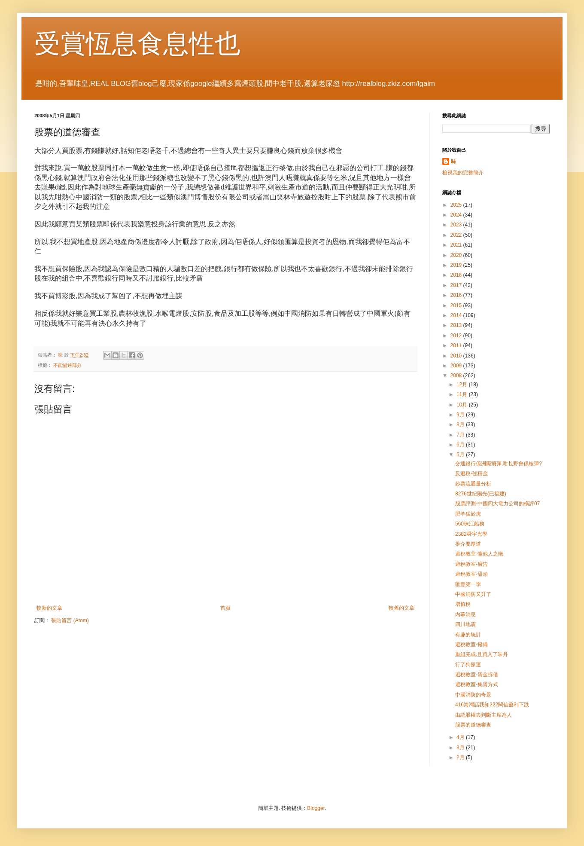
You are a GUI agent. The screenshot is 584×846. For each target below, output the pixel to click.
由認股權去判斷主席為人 (483, 715)
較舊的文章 (401, 608)
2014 (456, 315)
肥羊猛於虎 (468, 514)
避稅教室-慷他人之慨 (479, 554)
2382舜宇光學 (471, 534)
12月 (462, 385)
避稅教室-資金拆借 (476, 675)
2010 (456, 356)
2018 (456, 275)
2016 (456, 295)
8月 (461, 424)
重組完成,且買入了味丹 (481, 654)
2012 (456, 336)
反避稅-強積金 (471, 473)
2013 (456, 325)
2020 (456, 255)
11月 (462, 394)
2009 (456, 366)
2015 (456, 305)
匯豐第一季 (468, 584)
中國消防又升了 (473, 594)
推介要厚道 (468, 544)
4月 (461, 737)
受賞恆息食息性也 (137, 43)
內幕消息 (465, 614)
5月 (461, 455)
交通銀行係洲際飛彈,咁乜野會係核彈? (498, 464)
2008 (456, 376)
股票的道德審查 (473, 725)
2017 (456, 285)
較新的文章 (49, 608)
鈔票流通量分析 (473, 484)
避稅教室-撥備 (471, 644)
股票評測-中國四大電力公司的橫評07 (497, 504)
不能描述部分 (67, 365)
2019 (456, 265)
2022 (456, 235)
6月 (461, 445)
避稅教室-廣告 (471, 564)
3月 (461, 748)
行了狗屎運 (468, 665)
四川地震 (465, 624)
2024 (456, 215)
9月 (461, 415)
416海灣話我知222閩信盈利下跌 (492, 705)
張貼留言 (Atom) (69, 620)
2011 (456, 345)
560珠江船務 (469, 524)
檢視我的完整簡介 (463, 173)
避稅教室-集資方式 (476, 684)
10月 (462, 405)
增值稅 (463, 604)
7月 (461, 435)
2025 (456, 205)
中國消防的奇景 (473, 695)
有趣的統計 (468, 635)
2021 (456, 245)
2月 (461, 757)
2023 (456, 225)
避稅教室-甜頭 (471, 574)
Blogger (316, 808)
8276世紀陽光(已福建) (480, 494)
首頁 (225, 608)
